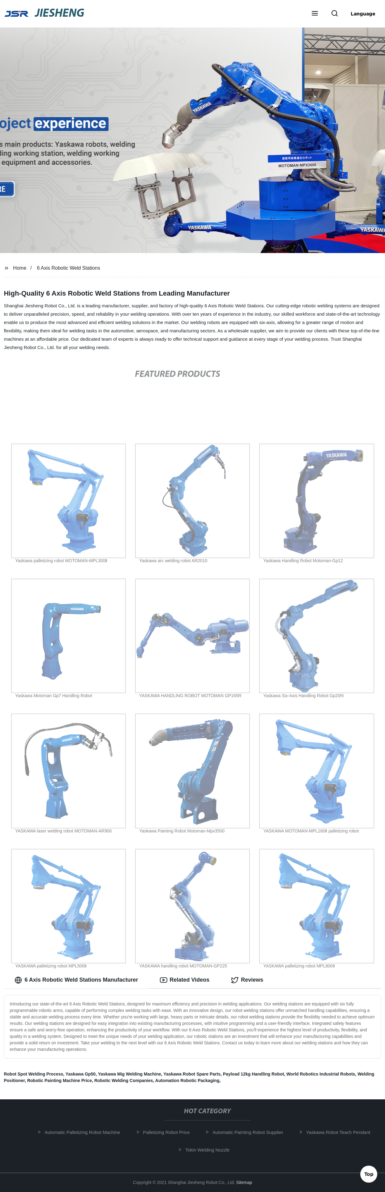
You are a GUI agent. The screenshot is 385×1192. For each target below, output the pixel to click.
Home (19, 268)
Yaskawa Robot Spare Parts (192, 1074)
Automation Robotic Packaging (187, 1080)
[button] (315, 14)
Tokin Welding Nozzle (211, 1149)
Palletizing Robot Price (170, 1132)
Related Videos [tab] (185, 980)
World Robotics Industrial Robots (320, 1074)
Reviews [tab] (247, 980)
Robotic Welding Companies (123, 1080)
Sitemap (244, 1182)
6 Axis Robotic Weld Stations (68, 268)
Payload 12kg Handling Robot (253, 1074)
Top (369, 1175)
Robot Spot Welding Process (33, 1074)
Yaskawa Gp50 (81, 1074)
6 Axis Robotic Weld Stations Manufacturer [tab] (76, 980)
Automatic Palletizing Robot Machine (86, 1132)
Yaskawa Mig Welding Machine (129, 1074)
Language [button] (363, 13)
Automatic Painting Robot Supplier (251, 1132)
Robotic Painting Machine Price (59, 1080)
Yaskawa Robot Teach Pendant (342, 1132)
